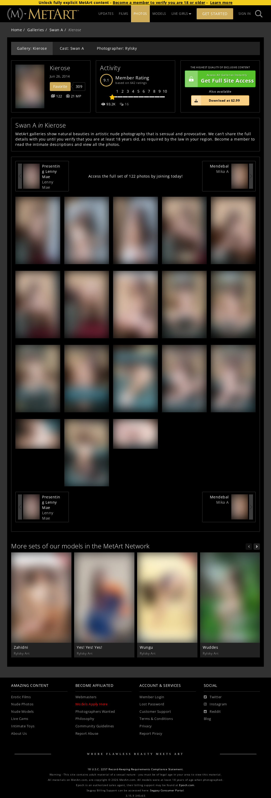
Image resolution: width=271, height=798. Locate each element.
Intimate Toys (23, 726)
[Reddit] (212, 711)
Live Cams (19, 718)
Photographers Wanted (95, 711)
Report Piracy (150, 733)
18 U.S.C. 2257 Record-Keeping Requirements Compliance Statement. (136, 769)
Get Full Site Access (219, 79)
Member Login (151, 697)
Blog (207, 718)
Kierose (60, 68)
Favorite (60, 86)
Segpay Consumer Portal (167, 790)
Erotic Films (21, 697)
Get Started (215, 13)
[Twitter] (213, 697)
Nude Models (22, 711)
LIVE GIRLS (181, 13)
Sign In (244, 13)
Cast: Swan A (72, 48)
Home (16, 29)
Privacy (145, 726)
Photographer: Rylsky (117, 48)
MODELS (159, 13)
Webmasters (86, 697)
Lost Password (151, 704)
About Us (19, 733)
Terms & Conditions (156, 718)
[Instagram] (215, 704)
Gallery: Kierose (32, 48)
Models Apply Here (91, 704)
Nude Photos (22, 704)
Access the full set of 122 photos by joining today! (135, 176)
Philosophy (84, 718)
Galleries (35, 29)
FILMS (123, 13)
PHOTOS (140, 13)
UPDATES (106, 13)
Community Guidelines (94, 726)
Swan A (56, 29)
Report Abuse (86, 733)
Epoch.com (186, 785)
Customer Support (155, 711)
